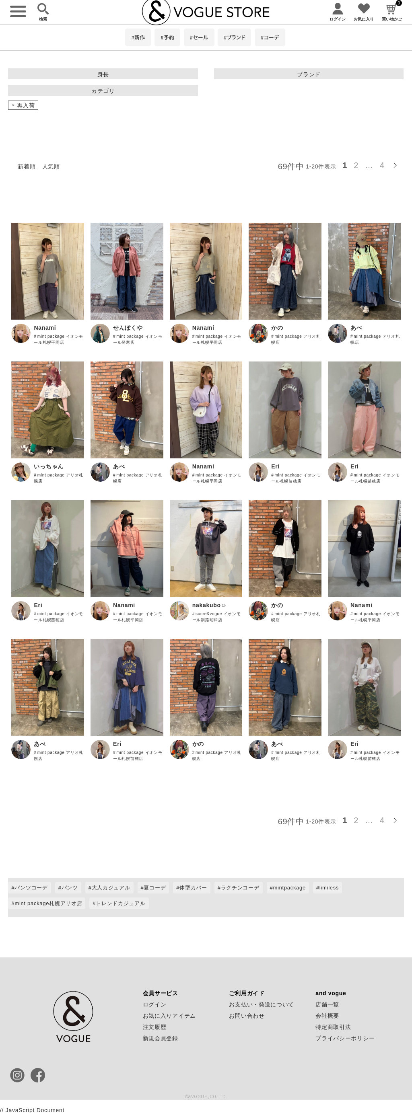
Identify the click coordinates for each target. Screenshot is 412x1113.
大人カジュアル (111, 888)
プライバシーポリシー (345, 1038)
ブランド (309, 74)
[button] (396, 164)
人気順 (51, 166)
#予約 (167, 37)
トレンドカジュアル (120, 903)
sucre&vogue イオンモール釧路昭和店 (216, 617)
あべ (356, 327)
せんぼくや (128, 327)
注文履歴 (155, 1027)
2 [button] (356, 165)
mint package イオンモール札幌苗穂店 (295, 478)
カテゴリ (103, 91)
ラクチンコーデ (240, 888)
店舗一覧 (327, 1004)
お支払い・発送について (261, 1004)
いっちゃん (49, 466)
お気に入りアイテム (169, 1015)
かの (277, 327)
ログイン (155, 1004)
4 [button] (382, 165)
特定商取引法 (333, 1027)
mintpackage (289, 888)
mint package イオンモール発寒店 (137, 339)
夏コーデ (155, 888)
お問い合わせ (246, 1015)
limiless (329, 888)
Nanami (45, 327)
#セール (199, 37)
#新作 (138, 37)
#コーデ (270, 37)
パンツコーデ (30, 888)
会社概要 (327, 1015)
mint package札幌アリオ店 (48, 903)
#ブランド (234, 37)
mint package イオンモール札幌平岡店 (58, 339)
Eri (275, 466)
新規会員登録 (160, 1038)
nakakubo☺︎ (209, 605)
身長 (103, 74)
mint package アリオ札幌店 (295, 339)
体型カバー (193, 888)
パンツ (70, 888)
